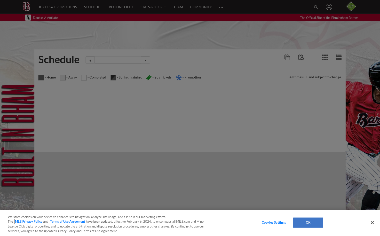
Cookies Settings (274, 222)
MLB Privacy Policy (28, 221)
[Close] (372, 222)
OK (308, 222)
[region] (190, 223)
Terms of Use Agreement (67, 221)
